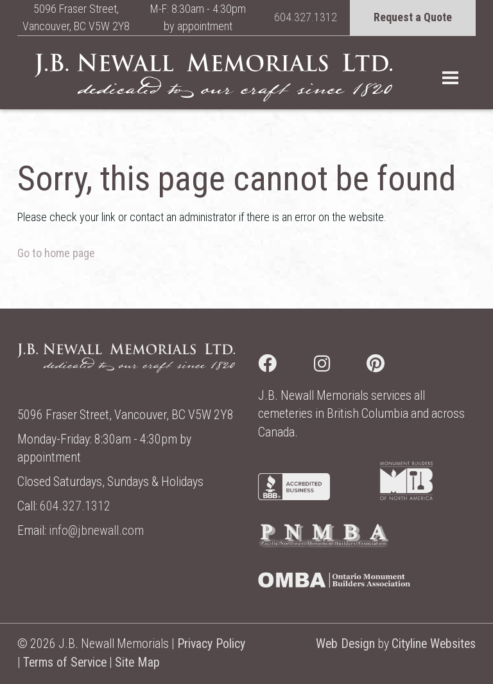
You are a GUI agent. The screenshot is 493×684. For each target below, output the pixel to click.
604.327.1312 (305, 17)
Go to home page (56, 253)
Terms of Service (65, 662)
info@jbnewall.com (96, 530)
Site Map (137, 662)
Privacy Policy (211, 643)
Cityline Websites (434, 643)
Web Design (345, 643)
